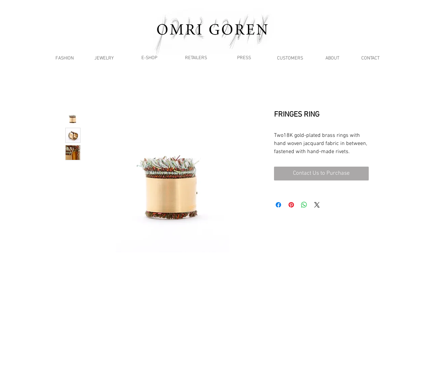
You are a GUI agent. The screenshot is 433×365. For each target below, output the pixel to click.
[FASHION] (64, 58)
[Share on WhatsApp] (304, 205)
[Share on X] (317, 205)
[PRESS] (244, 58)
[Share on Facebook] (278, 205)
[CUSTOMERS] (290, 58)
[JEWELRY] (104, 58)
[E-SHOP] (149, 58)
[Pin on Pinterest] (291, 205)
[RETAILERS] (196, 58)
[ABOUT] (332, 58)
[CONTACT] (370, 58)
